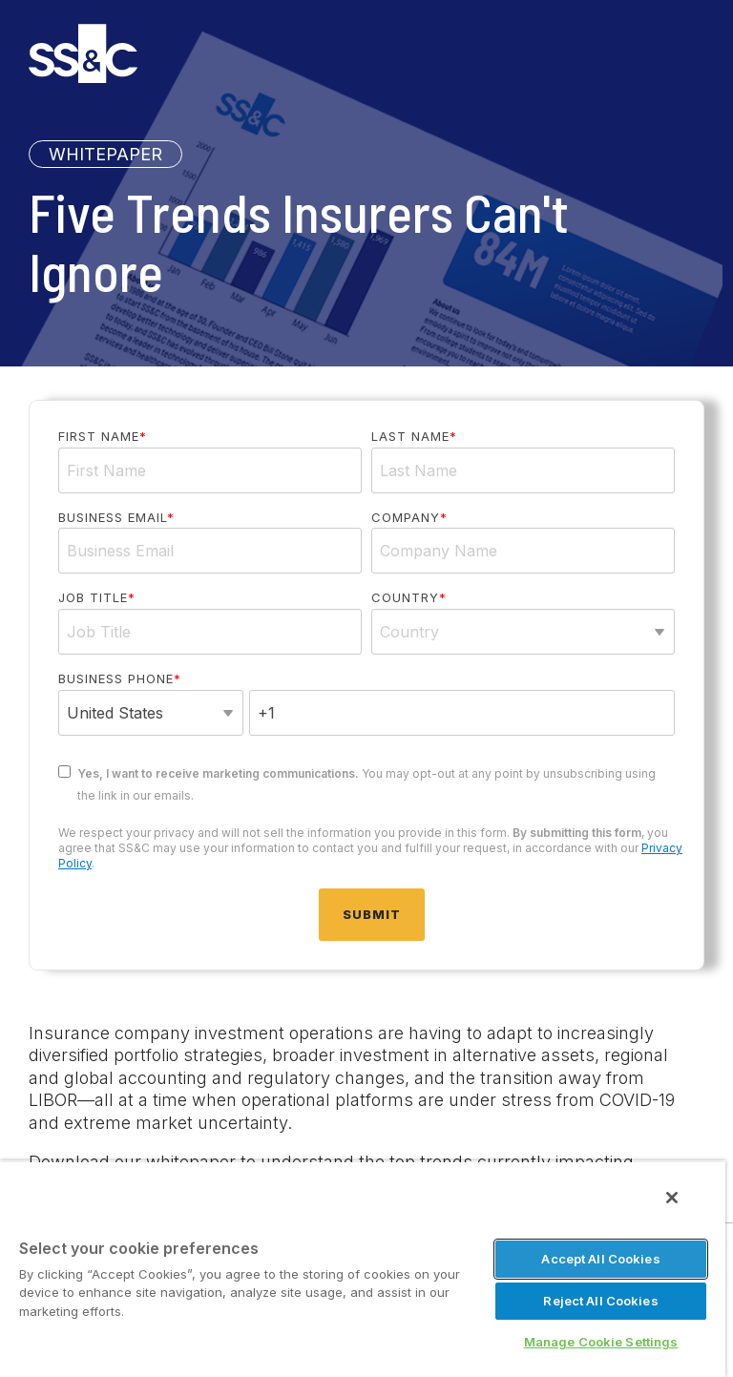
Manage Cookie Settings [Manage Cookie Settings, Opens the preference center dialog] (601, 1341)
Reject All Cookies (600, 1300)
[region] (362, 1268)
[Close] (672, 1198)
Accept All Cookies (600, 1258)
